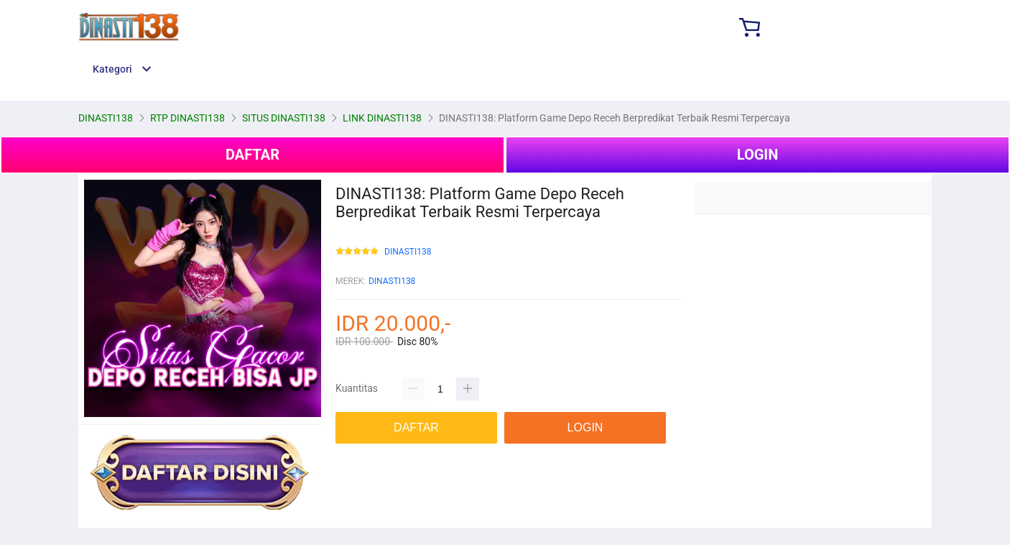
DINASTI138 (407, 252)
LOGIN (758, 154)
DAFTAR (252, 154)
